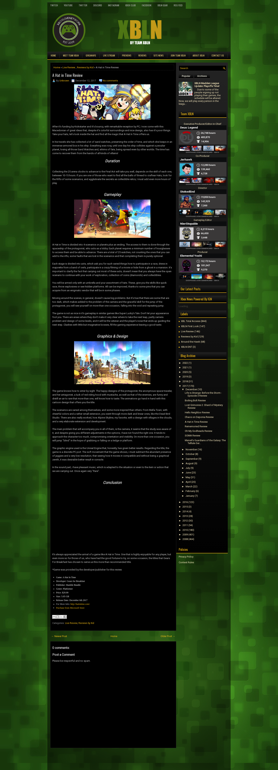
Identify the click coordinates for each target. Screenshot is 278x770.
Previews (126, 55)
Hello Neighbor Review (197, 412)
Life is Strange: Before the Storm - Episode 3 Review (203, 394)
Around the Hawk (190, 341)
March (189, 486)
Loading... (184, 306)
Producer (203, 252)
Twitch (54, 5)
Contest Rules (186, 562)
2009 (185, 534)
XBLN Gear (163, 5)
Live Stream (109, 55)
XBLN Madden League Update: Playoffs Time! (206, 85)
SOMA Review (192, 435)
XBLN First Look (190, 326)
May (188, 477)
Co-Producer (202, 155)
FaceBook (146, 5)
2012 (185, 520)
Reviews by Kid (85, 67)
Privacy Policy (186, 556)
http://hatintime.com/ (80, 604)
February (190, 491)
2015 (185, 506)
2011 (185, 525)
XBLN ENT (186, 346)
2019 (185, 376)
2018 (185, 381)
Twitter (83, 5)
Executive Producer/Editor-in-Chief (202, 123)
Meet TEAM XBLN (71, 55)
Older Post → (168, 636)
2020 (185, 372)
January (190, 495)
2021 (185, 367)
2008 (185, 539)
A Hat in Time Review (67, 75)
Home (53, 55)
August (190, 463)
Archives (202, 76)
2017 (185, 386)
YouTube (68, 5)
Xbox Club (130, 5)
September (192, 458)
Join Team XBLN (178, 55)
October (190, 454)
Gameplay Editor (203, 220)
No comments (110, 80)
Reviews (142, 55)
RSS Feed (178, 5)
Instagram (113, 5)
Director (202, 188)
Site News (159, 55)
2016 (185, 502)
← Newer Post (59, 636)
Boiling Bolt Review (195, 400)
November (191, 449)
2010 (185, 530)
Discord (97, 5)
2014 (185, 511)
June (188, 472)
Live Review (68, 67)
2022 (185, 362)
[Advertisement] (95, 756)
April (188, 481)
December (191, 389)
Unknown (64, 80)
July (188, 468)
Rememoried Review (196, 426)
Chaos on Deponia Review (199, 417)
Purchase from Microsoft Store (70, 608)
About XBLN (198, 55)
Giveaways (91, 55)
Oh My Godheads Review (198, 431)
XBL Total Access (190, 321)
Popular (186, 76)
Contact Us (218, 55)
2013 (185, 516)
